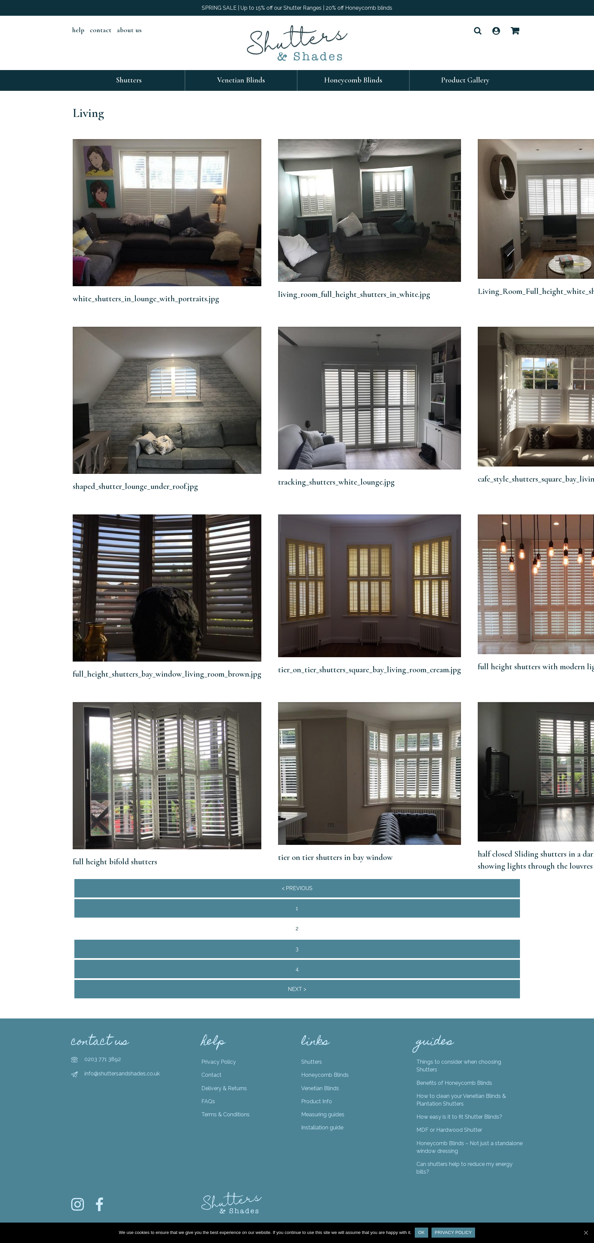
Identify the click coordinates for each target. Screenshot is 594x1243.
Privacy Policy (218, 1062)
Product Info (316, 1101)
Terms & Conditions (225, 1114)
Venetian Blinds (241, 80)
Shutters (129, 80)
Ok (421, 1232)
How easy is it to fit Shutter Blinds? (459, 1117)
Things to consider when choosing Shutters (458, 1066)
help (78, 30)
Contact (101, 30)
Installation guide (322, 1127)
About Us (129, 30)
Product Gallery (465, 80)
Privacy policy (453, 1232)
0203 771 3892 (102, 1059)
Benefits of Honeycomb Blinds (454, 1083)
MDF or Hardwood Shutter (449, 1130)
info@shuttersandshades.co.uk (122, 1073)
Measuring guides (322, 1114)
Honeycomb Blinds (353, 80)
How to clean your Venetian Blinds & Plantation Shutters (461, 1100)
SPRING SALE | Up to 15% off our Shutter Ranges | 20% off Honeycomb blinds (297, 8)
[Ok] (585, 1232)
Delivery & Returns (224, 1088)
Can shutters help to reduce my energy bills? (464, 1168)
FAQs (208, 1101)
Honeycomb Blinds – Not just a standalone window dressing (469, 1147)
